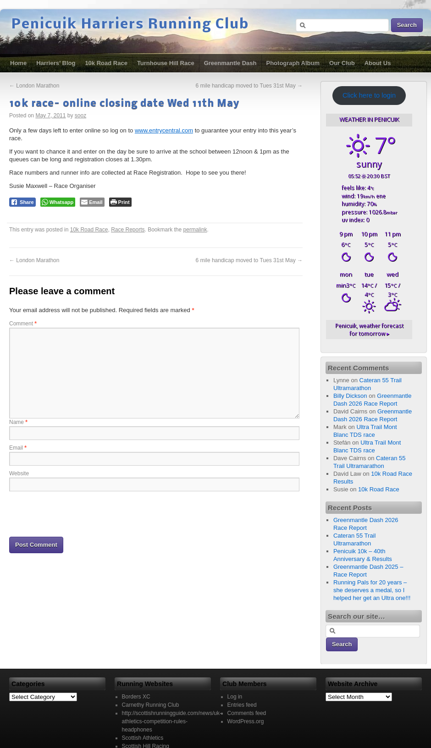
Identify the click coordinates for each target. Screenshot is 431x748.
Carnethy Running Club (150, 705)
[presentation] (79, 513)
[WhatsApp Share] (58, 202)
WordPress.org (245, 721)
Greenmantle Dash (230, 63)
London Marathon (34, 85)
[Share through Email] (92, 202)
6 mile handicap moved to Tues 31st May (249, 85)
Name (18, 422)
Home (18, 63)
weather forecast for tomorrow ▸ (369, 329)
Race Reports (127, 229)
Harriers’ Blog (55, 63)
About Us (378, 63)
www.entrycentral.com (164, 130)
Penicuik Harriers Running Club (130, 24)
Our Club (342, 63)
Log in (235, 696)
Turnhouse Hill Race (165, 63)
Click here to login (369, 95)
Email (18, 448)
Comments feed (246, 713)
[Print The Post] (120, 202)
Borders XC (136, 696)
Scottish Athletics (143, 738)
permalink (195, 229)
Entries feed (242, 705)
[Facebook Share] (22, 202)
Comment (23, 323)
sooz (80, 115)
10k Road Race (106, 63)
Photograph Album (293, 63)
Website (19, 473)
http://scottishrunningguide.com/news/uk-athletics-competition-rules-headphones (171, 721)
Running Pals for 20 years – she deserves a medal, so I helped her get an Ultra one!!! (371, 590)
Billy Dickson (350, 395)
